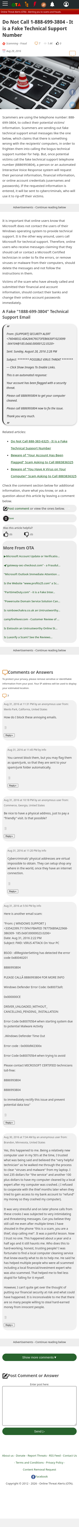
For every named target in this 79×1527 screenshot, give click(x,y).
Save (8, 518)
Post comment (16, 508)
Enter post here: (39, 1384)
